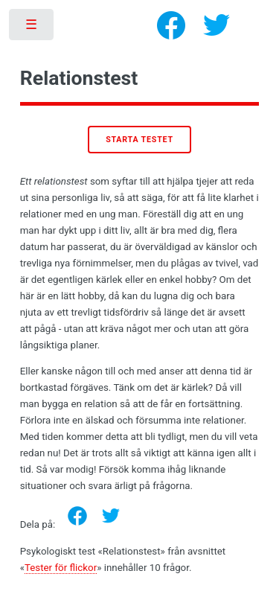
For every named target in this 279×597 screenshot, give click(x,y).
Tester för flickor (61, 567)
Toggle (32, 28)
